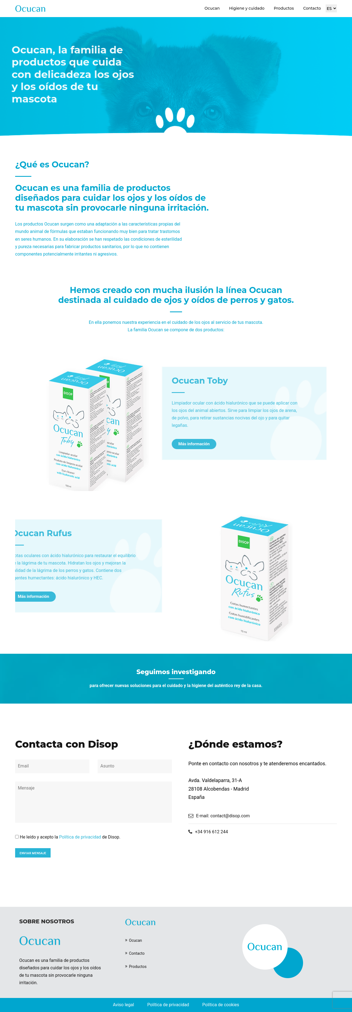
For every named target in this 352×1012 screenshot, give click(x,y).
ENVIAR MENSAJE (33, 853)
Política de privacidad (80, 837)
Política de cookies (220, 1004)
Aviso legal (123, 1004)
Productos (284, 8)
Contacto (312, 8)
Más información (169, 443)
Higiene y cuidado (247, 8)
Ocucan (212, 8)
